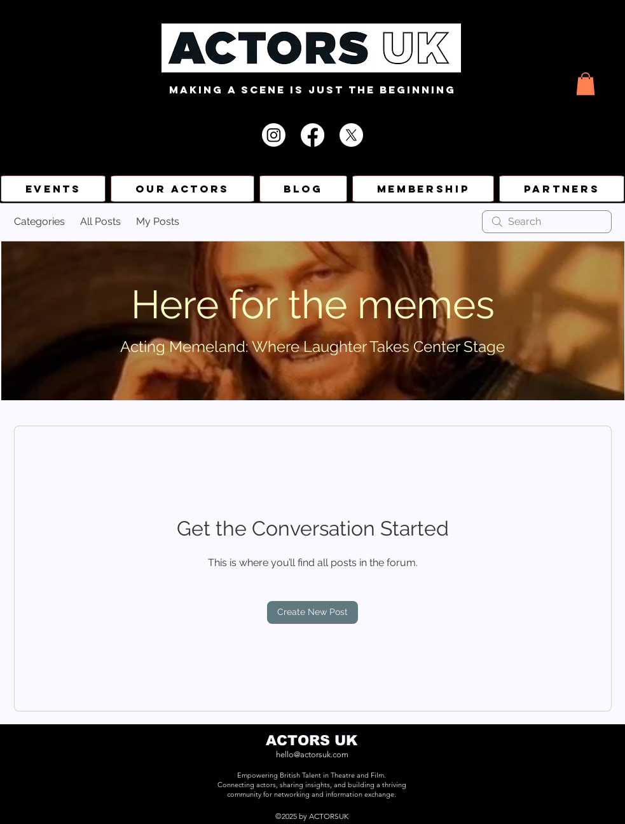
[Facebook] (312, 135)
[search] (547, 221)
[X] (351, 135)
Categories (39, 221)
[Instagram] (273, 135)
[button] (585, 83)
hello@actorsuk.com (312, 754)
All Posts (100, 221)
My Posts (157, 221)
